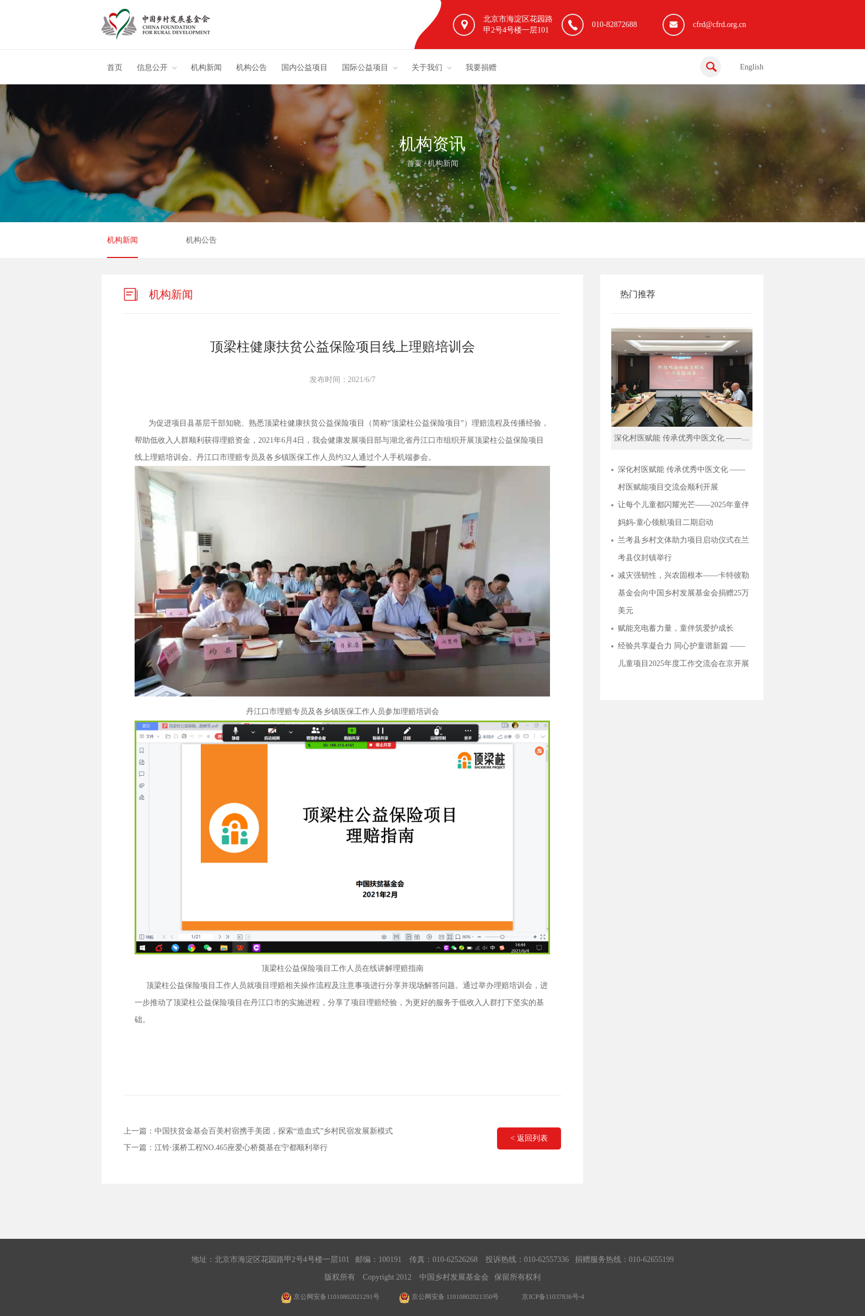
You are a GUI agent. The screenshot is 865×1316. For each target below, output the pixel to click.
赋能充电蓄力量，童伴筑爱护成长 (676, 628)
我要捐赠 (481, 67)
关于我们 (427, 67)
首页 (114, 67)
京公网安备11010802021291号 (330, 1297)
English (751, 67)
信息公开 (152, 67)
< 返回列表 (528, 1138)
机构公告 (251, 67)
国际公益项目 (365, 67)
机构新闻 (206, 67)
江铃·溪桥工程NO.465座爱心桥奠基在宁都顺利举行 (241, 1147)
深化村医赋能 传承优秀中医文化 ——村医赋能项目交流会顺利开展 (681, 478)
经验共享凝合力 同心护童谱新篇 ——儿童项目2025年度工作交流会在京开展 (683, 655)
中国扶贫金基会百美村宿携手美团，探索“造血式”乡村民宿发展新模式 (273, 1131)
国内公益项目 (304, 67)
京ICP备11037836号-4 (553, 1297)
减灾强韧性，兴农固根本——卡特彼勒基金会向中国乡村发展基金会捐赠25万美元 (683, 593)
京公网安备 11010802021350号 (449, 1297)
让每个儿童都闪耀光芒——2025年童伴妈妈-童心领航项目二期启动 (683, 514)
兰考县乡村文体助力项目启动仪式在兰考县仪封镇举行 (683, 549)
